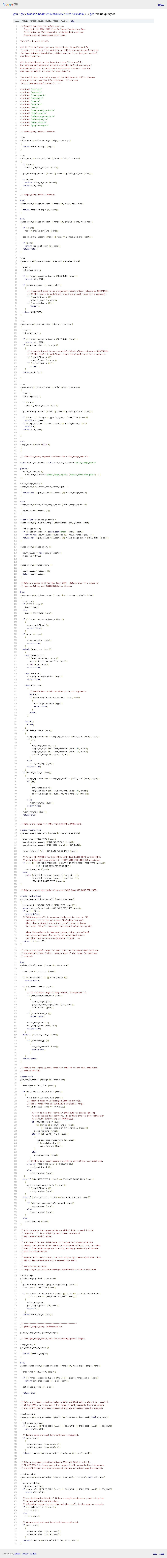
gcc (22, 14)
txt (155, 1553)
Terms (33, 1553)
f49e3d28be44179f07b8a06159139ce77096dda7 (55, 14)
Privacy (25, 1553)
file (72, 21)
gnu (15, 14)
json (162, 1553)
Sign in (161, 4)
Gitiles (17, 1553)
